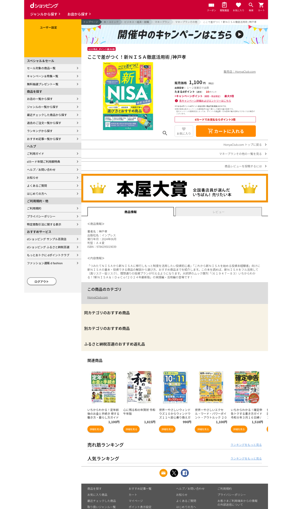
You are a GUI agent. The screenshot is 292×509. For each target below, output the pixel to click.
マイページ (136, 501)
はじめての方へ (37, 194)
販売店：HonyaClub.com (240, 71)
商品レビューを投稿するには (243, 166)
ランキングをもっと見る (246, 445)
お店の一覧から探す (40, 99)
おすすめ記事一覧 (140, 488)
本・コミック (111, 22)
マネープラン (162, 22)
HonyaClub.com (97, 297)
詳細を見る (95, 429)
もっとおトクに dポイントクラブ (48, 255)
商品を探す (94, 488)
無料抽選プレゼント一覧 (42, 84)
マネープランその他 (186, 22)
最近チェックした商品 (101, 501)
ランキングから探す (40, 131)
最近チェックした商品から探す (47, 115)
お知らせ (32, 178)
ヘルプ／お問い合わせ (41, 170)
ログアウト (41, 281)
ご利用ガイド (35, 153)
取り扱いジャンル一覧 (101, 507)
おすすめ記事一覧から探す (44, 139)
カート (133, 495)
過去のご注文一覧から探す (44, 123)
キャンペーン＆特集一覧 (42, 76)
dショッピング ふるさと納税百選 (48, 247)
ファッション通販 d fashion (45, 263)
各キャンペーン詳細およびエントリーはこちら (205, 100)
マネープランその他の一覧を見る (240, 153)
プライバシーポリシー (41, 216)
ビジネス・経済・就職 (136, 22)
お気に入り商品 (97, 495)
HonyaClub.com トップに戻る (242, 144)
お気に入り (184, 133)
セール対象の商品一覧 (41, 68)
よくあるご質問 (37, 186)
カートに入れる (226, 131)
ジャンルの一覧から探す (42, 107)
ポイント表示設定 (140, 507)
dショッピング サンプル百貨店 (46, 239)
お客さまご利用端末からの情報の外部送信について (238, 503)
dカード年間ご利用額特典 (43, 161)
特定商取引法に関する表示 (44, 224)
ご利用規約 (34, 208)
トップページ (90, 22)
